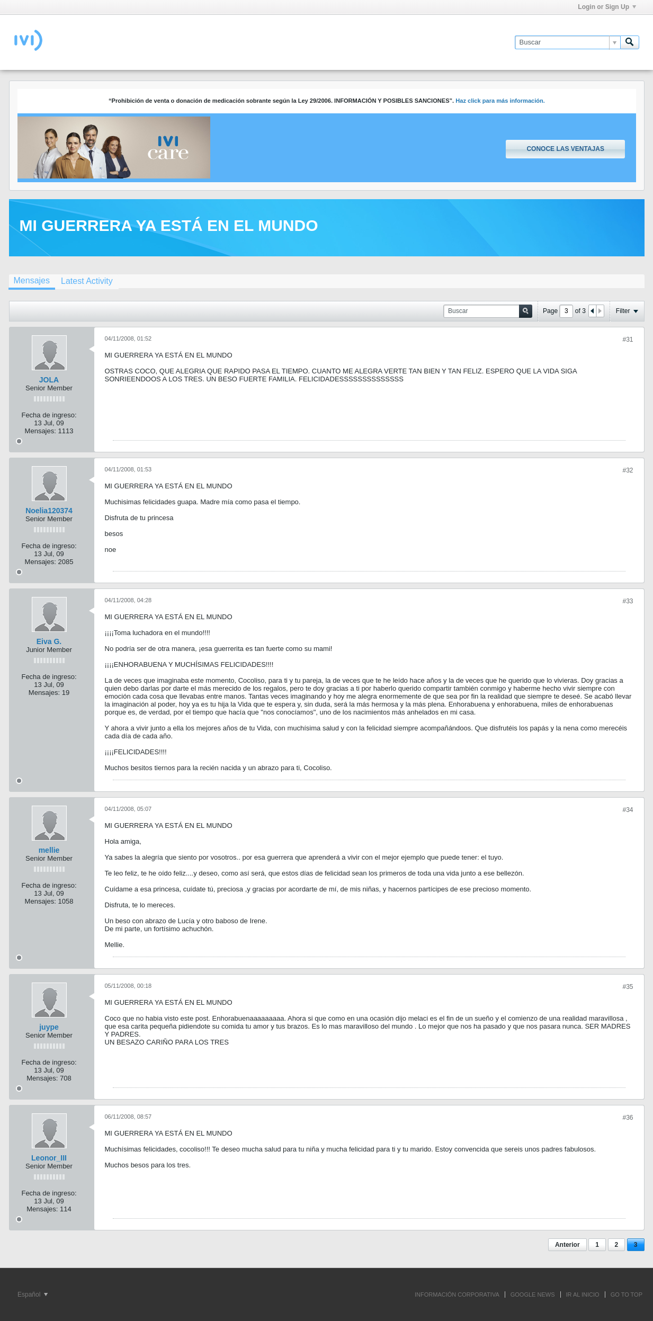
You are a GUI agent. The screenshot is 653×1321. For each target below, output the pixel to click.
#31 (627, 339)
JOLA (49, 380)
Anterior (567, 1244)
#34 (627, 810)
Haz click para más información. (500, 100)
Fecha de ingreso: (48, 415)
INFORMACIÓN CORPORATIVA (457, 1294)
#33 (627, 601)
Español (32, 1294)
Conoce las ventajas (565, 149)
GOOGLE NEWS (533, 1294)
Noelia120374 (49, 510)
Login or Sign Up (607, 7)
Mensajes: (40, 431)
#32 (627, 470)
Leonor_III (49, 1158)
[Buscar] (567, 42)
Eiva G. (49, 641)
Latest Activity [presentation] (87, 280)
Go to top (626, 1294)
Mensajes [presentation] (32, 280)
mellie (49, 850)
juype (49, 1027)
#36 (627, 1117)
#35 (627, 986)
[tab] (31, 282)
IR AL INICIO (583, 1294)
